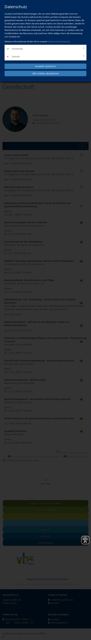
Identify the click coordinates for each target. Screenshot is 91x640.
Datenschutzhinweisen (59, 41)
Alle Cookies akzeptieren (45, 73)
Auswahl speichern (45, 66)
